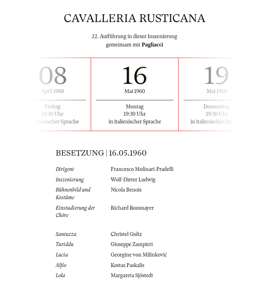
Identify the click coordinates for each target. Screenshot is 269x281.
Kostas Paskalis (127, 265)
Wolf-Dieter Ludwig (133, 179)
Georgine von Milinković (139, 255)
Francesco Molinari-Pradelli (142, 169)
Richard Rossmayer (132, 208)
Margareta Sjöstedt (132, 275)
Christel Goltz (126, 234)
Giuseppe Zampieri (132, 244)
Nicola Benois (126, 190)
